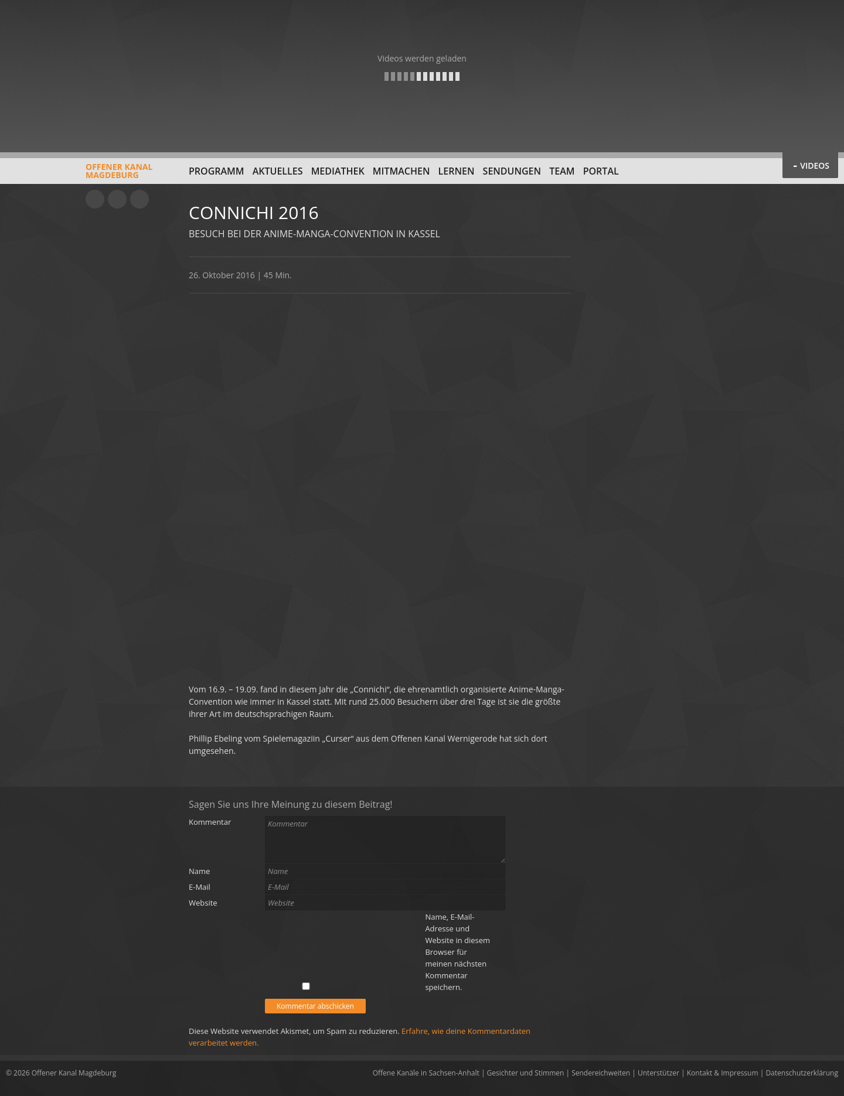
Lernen (456, 171)
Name (199, 871)
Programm (216, 171)
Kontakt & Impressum (722, 1073)
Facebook (117, 199)
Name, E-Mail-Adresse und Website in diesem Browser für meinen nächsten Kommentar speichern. (457, 951)
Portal (601, 171)
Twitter (139, 199)
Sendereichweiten (600, 1073)
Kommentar (210, 822)
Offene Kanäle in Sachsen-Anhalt (426, 1073)
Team (561, 171)
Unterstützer (658, 1073)
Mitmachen (401, 171)
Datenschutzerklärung (801, 1073)
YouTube (95, 199)
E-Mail (199, 887)
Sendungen (512, 171)
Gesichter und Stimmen (525, 1073)
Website (203, 902)
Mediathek (338, 171)
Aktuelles (278, 171)
